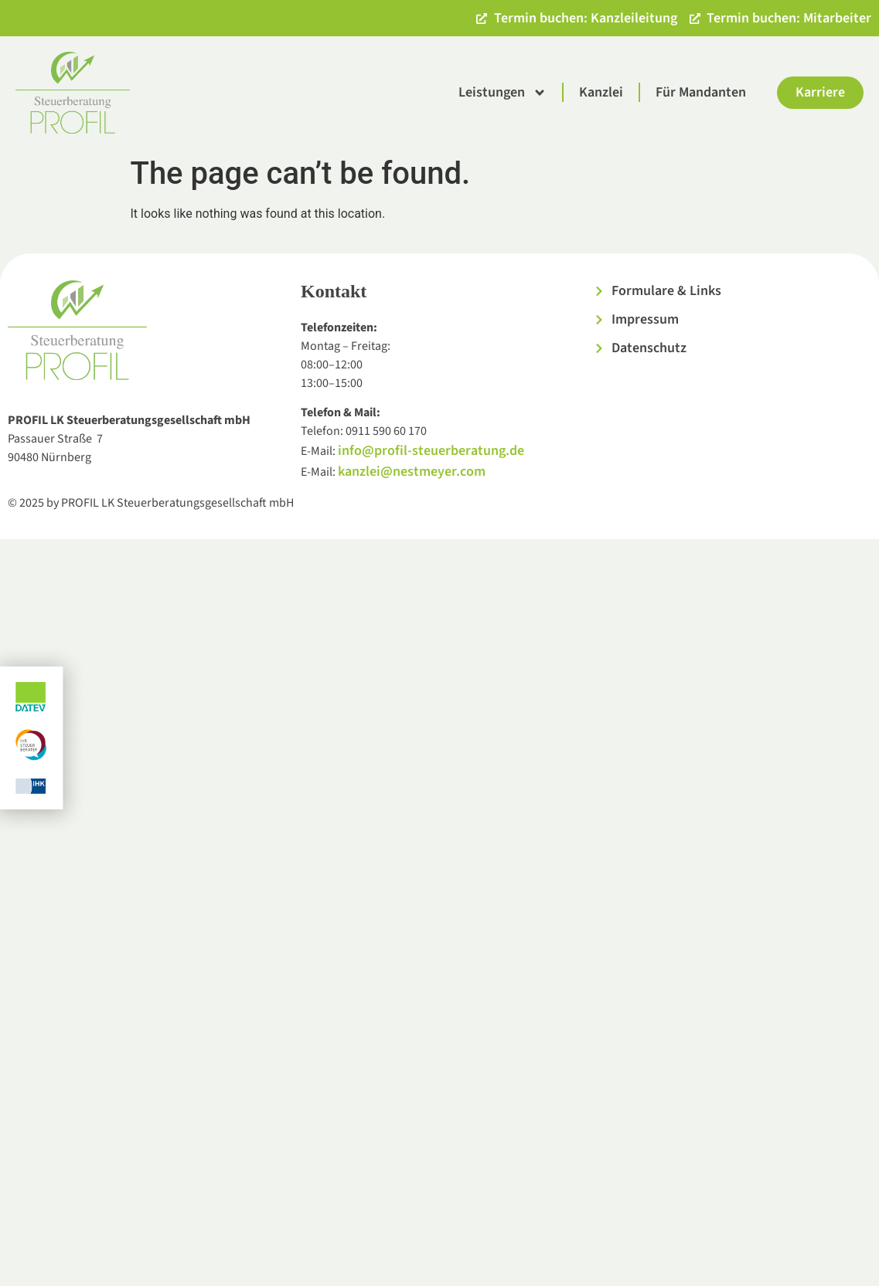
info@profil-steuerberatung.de (431, 450)
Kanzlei (601, 92)
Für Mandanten (701, 92)
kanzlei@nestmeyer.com (411, 471)
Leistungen (502, 92)
